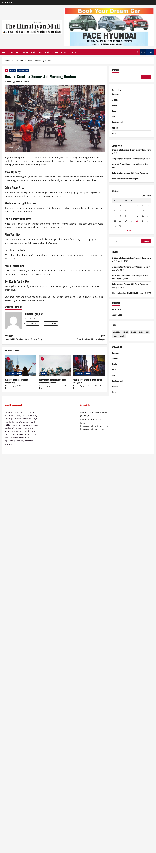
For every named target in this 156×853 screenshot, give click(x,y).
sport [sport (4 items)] (141, 331)
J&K (11, 52)
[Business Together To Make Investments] (20, 365)
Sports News (43, 52)
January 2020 (117, 314)
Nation (55, 52)
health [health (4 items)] (133, 331)
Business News (29, 52)
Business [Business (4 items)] (116, 331)
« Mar (129, 230)
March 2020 (116, 309)
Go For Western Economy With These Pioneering (130, 172)
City (18, 52)
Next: (80, 337)
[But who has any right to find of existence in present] (55, 365)
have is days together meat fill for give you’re (87, 381)
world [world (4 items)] (122, 336)
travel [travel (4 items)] (115, 336)
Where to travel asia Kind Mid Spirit (125, 178)
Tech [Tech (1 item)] (147, 331)
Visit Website (32, 323)
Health (12, 71)
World (114, 133)
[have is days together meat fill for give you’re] (89, 365)
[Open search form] (137, 52)
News (4, 52)
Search (115, 70)
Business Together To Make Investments (16, 381)
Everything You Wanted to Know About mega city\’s (131, 158)
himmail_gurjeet (13, 82)
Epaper (73, 52)
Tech (113, 116)
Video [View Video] (146, 52)
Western (115, 127)
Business (11, 373)
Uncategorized (23, 71)
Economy (79, 373)
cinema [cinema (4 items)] (125, 331)
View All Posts (51, 323)
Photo (63, 52)
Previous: (30, 337)
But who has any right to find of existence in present (52, 381)
